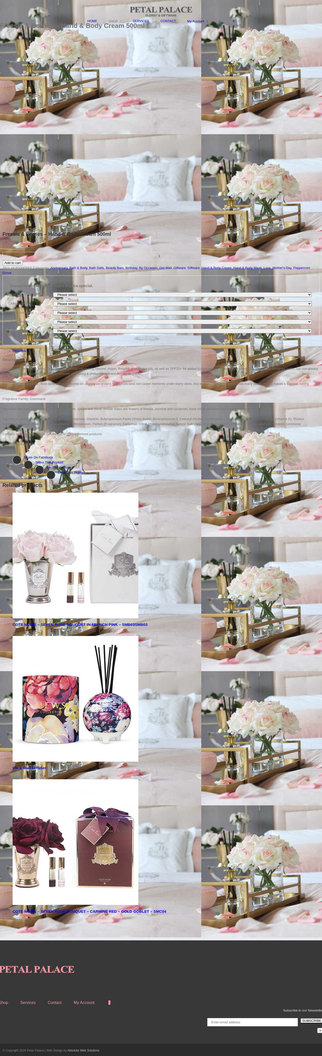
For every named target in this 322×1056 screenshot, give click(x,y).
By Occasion (148, 268)
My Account (84, 1002)
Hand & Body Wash (247, 268)
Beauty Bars (115, 268)
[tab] (166, 350)
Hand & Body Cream (216, 268)
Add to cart (13, 263)
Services (27, 1002)
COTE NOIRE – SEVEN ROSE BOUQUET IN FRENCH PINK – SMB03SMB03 (80, 624)
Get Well (165, 268)
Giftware (180, 268)
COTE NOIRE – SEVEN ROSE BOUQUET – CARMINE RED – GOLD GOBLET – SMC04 (89, 911)
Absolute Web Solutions (83, 1050)
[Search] (233, 21)
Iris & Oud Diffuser (29, 768)
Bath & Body (78, 268)
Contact (55, 1002)
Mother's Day (281, 268)
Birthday (131, 268)
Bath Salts (96, 268)
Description (21, 351)
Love (267, 268)
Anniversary (59, 268)
